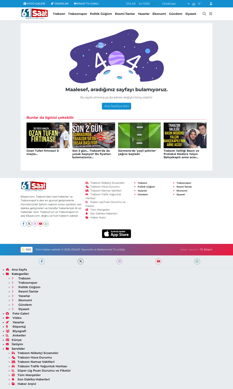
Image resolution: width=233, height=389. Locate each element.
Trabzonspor (77, 14)
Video (14, 318)
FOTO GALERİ (34, 3)
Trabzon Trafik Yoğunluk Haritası (39, 366)
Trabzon (59, 14)
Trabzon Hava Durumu (103, 186)
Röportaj (16, 326)
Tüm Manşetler (98, 209)
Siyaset (190, 14)
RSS (26, 249)
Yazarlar (144, 14)
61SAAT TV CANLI (86, 3)
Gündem (175, 14)
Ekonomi (159, 14)
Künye (14, 340)
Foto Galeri (17, 313)
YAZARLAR (59, 3)
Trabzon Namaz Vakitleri (104, 190)
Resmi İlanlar (125, 14)
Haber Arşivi (96, 217)
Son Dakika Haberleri (102, 213)
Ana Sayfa (16, 269)
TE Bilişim (206, 249)
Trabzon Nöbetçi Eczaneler (105, 182)
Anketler (16, 335)
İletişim (14, 344)
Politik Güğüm (101, 14)
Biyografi (16, 331)
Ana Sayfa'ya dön (116, 106)
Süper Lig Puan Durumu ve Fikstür (41, 370)
